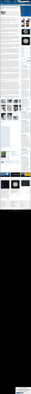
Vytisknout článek (18, 6)
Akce (7, 3)
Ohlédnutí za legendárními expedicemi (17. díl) (5, 140)
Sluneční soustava (23, 8)
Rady (21, 3)
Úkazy (22, 6)
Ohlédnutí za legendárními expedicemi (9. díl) (5, 133)
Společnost (25, 3)
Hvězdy (22, 9)
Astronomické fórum (13, 206)
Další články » (28, 171)
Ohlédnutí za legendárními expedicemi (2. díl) (5, 127)
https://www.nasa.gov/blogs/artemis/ (25, 78)
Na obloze (11, 3)
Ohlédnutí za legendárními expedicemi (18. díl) (5, 141)
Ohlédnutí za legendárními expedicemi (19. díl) (5, 142)
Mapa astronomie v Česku (13, 205)
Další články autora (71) (13, 151)
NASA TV (2, 206)
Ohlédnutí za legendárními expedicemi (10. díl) (5, 134)
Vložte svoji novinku (28, 63)
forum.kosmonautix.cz (23, 107)
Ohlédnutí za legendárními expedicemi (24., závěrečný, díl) (6, 146)
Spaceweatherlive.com (23, 89)
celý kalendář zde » (28, 57)
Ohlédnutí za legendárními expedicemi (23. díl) (5, 145)
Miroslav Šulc (5, 6)
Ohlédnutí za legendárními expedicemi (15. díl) (5, 138)
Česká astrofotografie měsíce (14, 179)
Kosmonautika (23, 7)
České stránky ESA (3, 205)
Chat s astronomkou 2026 (24, 65)
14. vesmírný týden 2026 (4, 179)
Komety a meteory (22, 206)
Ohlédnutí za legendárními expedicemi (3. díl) (5, 128)
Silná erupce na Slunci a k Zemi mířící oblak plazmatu (25, 91)
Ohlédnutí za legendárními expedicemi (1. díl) (5, 126)
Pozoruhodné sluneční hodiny (14, 153)
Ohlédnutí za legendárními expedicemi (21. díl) (24, 112)
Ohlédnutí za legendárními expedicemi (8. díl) (5, 132)
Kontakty (29, 3)
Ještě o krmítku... (2, 147)
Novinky (5, 3)
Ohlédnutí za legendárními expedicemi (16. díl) (5, 139)
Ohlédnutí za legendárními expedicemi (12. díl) (24, 149)
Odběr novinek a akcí (24, 59)
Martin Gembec (26, 69)
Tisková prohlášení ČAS (3, 202)
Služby (19, 3)
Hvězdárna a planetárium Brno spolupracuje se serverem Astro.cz (14, 208)
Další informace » (18, 194)
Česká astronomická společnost (5, 208)
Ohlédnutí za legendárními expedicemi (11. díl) (5, 135)
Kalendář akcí (23, 46)
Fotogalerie (15, 3)
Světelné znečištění (13, 202)
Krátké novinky (23, 63)
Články (1, 3)
